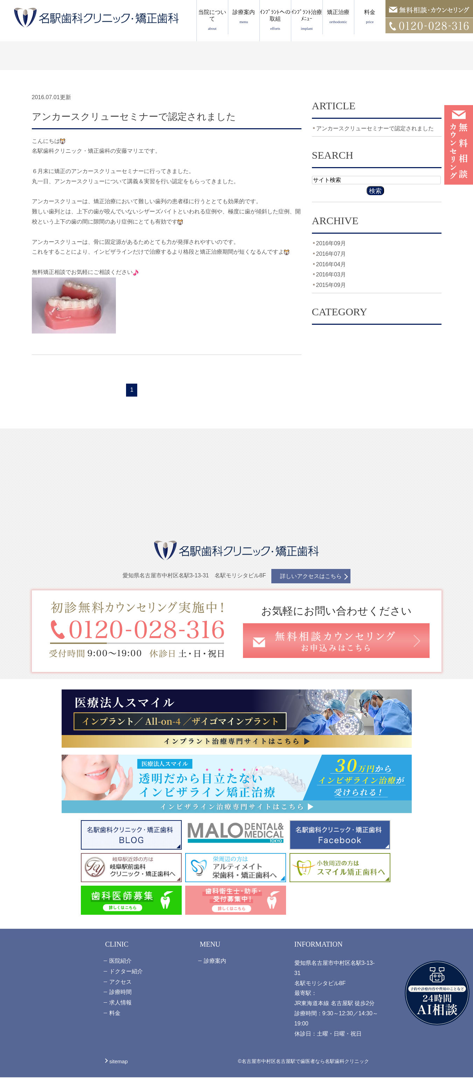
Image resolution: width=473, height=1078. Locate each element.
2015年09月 (331, 285)
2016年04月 (331, 264)
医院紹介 (120, 961)
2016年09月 (331, 243)
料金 (369, 16)
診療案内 (243, 16)
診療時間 (120, 993)
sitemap (118, 1062)
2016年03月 (331, 274)
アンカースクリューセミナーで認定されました (145, 117)
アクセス (120, 983)
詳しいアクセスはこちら (311, 577)
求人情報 (120, 1003)
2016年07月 (331, 254)
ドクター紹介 (126, 972)
